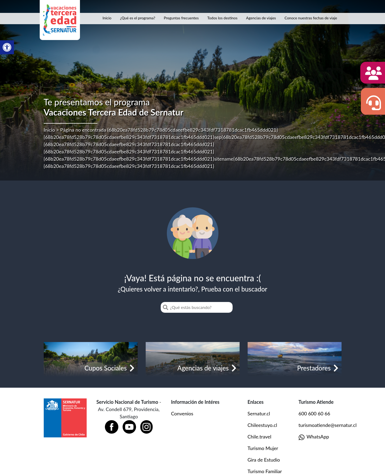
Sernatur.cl (259, 413)
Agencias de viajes (261, 18)
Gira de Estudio (264, 460)
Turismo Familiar (265, 471)
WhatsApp (314, 437)
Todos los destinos (222, 18)
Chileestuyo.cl (262, 425)
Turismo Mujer (263, 448)
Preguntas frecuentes (181, 18)
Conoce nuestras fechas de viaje (310, 18)
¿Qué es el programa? (137, 18)
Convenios (182, 413)
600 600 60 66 (314, 413)
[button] (7, 47)
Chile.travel (260, 437)
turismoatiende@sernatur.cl (328, 425)
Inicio (106, 18)
